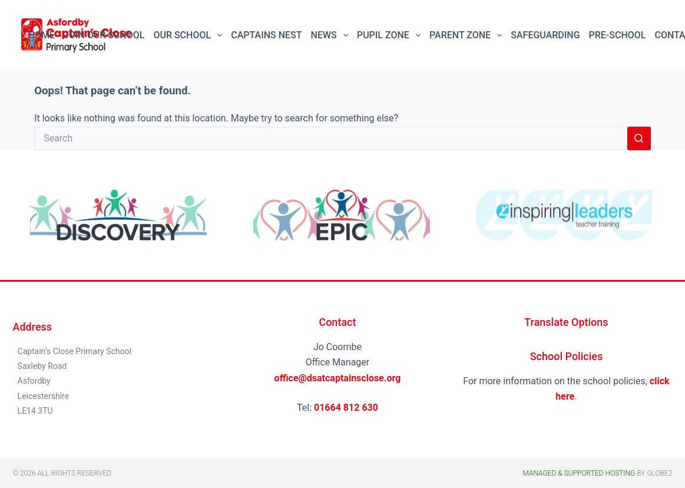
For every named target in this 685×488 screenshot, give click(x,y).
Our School (189, 35)
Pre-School (617, 35)
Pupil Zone (391, 35)
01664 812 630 (346, 407)
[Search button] (639, 138)
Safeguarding (545, 35)
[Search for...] (330, 138)
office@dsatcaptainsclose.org (337, 378)
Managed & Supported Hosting (578, 473)
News (332, 35)
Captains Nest (266, 35)
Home (41, 35)
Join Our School (104, 35)
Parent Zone (468, 35)
